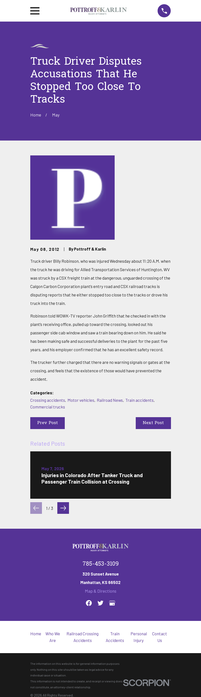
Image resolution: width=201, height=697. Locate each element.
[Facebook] (89, 603)
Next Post (153, 423)
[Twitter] (100, 603)
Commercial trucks (47, 406)
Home (35, 633)
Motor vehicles (80, 400)
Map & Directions (100, 590)
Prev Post (47, 423)
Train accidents (139, 400)
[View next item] (63, 508)
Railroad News (110, 400)
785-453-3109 (101, 564)
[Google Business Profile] (112, 603)
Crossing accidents (47, 400)
